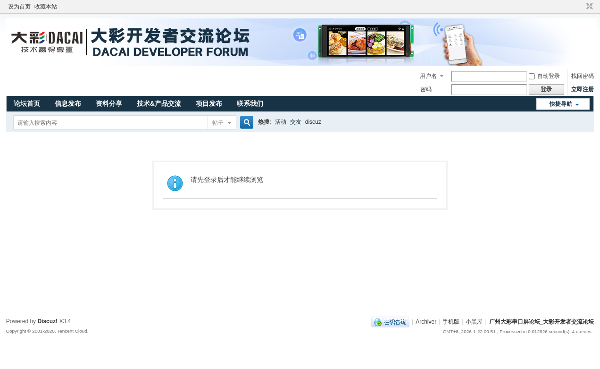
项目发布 (209, 103)
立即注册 (582, 89)
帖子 (218, 123)
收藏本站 (45, 6)
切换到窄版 (588, 6)
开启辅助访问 (580, 6)
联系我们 (250, 103)
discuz (313, 122)
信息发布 (68, 103)
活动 (280, 122)
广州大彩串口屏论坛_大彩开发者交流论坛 (541, 321)
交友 (295, 122)
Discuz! (47, 321)
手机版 (450, 321)
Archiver (426, 321)
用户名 (428, 76)
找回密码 (582, 76)
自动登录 (544, 76)
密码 (426, 89)
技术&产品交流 (159, 103)
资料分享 (109, 103)
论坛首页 (27, 103)
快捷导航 (561, 104)
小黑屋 (474, 321)
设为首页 (19, 6)
